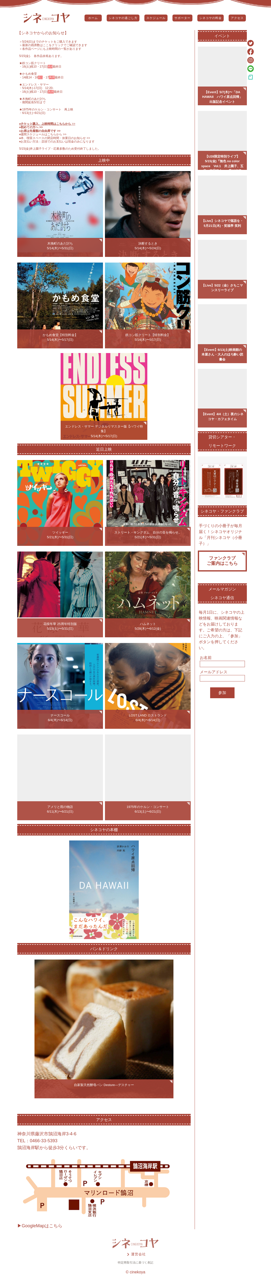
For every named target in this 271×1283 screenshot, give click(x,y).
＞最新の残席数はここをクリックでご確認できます (53, 45)
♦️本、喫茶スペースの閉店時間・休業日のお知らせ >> (54, 138)
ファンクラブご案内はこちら (222, 561)
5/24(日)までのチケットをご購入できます (49, 41)
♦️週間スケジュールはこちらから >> (43, 134)
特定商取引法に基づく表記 (135, 1262)
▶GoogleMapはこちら (39, 1225)
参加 (222, 693)
